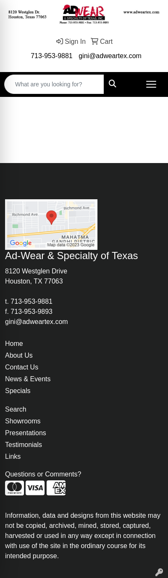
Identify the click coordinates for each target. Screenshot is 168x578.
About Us (19, 355)
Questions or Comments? (43, 474)
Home (14, 343)
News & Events (27, 379)
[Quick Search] (54, 84)
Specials (17, 390)
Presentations (25, 432)
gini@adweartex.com (110, 55)
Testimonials (23, 444)
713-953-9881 (52, 55)
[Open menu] (151, 84)
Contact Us (21, 367)
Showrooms (22, 421)
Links (13, 456)
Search (15, 409)
